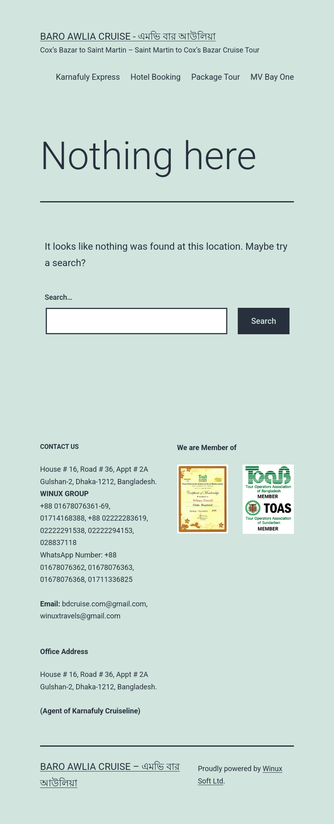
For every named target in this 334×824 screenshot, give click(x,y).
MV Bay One (272, 77)
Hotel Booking (155, 77)
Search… (59, 297)
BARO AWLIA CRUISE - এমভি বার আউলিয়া (128, 36)
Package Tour (215, 77)
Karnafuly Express (88, 77)
